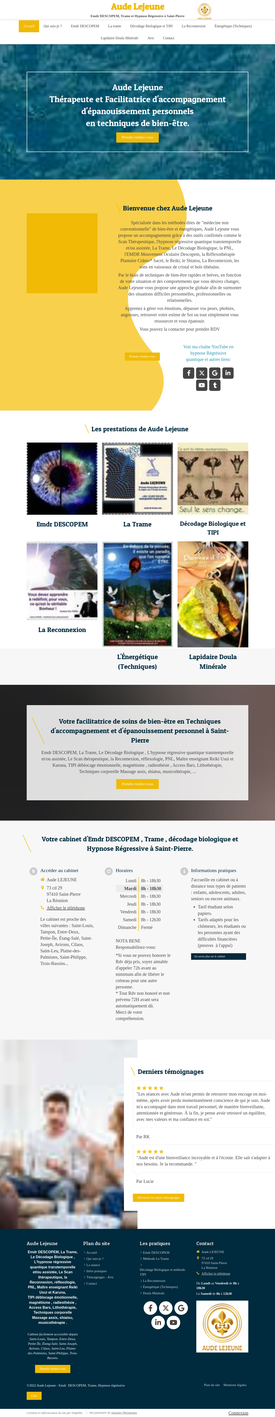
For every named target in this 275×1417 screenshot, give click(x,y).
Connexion (238, 1412)
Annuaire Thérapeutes (124, 1412)
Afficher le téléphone (66, 907)
